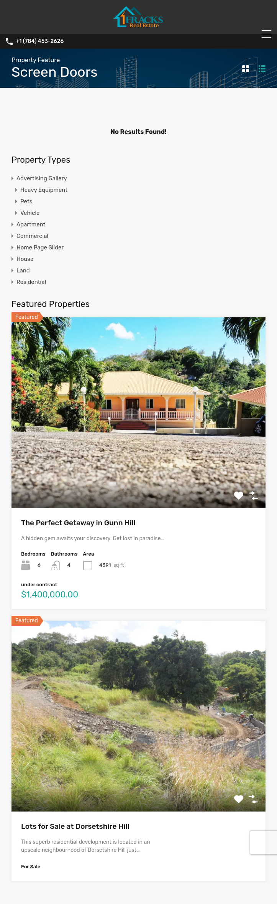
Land (23, 270)
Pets (26, 201)
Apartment (30, 224)
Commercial (32, 236)
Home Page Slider (40, 247)
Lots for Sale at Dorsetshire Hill (75, 826)
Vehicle (30, 213)
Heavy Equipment (43, 189)
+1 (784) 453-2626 (40, 41)
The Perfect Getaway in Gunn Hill (78, 522)
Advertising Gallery (41, 178)
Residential (31, 282)
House (24, 259)
